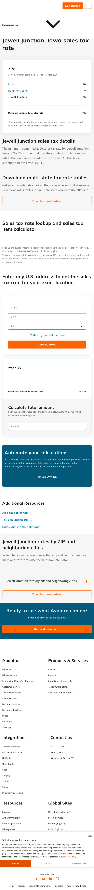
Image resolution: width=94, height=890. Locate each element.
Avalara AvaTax (26, 251)
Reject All (47, 863)
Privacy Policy (70, 856)
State (13, 326)
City (12, 316)
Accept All (15, 863)
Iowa (11, 84)
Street (14, 307)
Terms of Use (57, 853)
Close (90, 835)
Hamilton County (18, 91)
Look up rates (47, 344)
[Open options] (81, 326)
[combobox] (47, 326)
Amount (15, 426)
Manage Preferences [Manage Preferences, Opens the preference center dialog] (78, 863)
